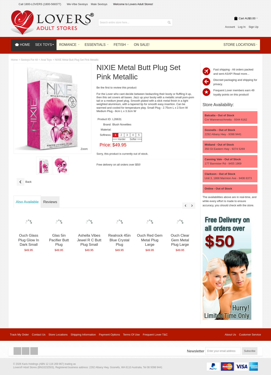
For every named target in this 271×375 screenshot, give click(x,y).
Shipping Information (83, 334)
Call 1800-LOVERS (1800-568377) (40, 4)
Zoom (84, 148)
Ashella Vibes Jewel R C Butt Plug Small (89, 240)
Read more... (241, 73)
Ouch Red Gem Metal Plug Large (149, 240)
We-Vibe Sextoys (77, 4)
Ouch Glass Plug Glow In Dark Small (28, 240)
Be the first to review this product (117, 87)
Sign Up (253, 26)
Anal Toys (46, 59)
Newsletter (195, 351)
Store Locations (58, 334)
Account (230, 26)
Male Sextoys (99, 4)
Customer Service (250, 334)
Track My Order (19, 334)
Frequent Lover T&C (155, 334)
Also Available (27, 202)
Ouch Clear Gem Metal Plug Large (180, 240)
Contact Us (39, 334)
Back (24, 182)
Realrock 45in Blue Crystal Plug (119, 240)
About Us (230, 334)
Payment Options (109, 334)
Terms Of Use (131, 334)
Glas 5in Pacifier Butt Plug (59, 240)
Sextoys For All (29, 59)
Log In (242, 26)
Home (14, 59)
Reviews (50, 202)
